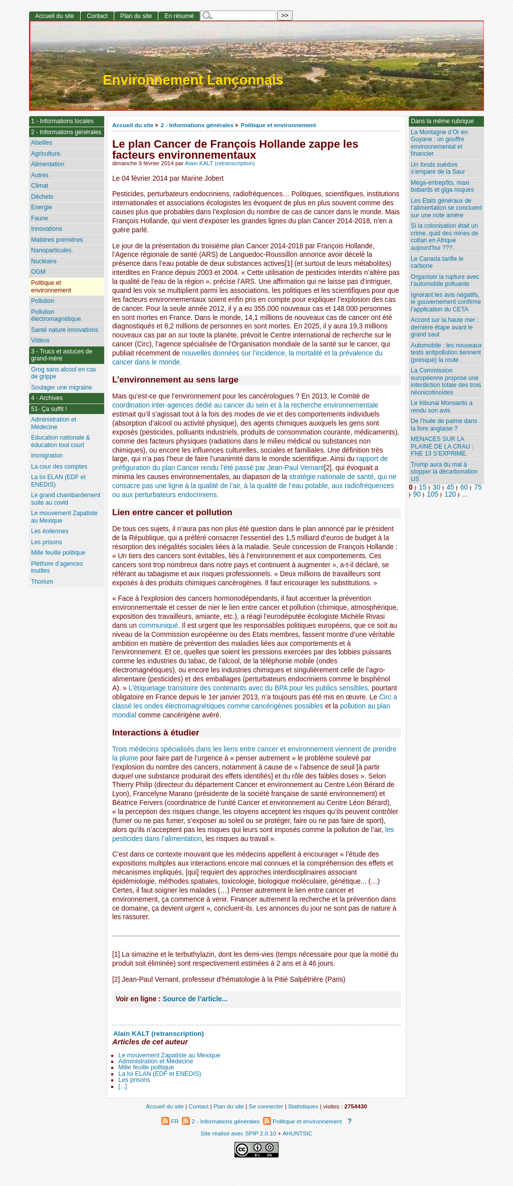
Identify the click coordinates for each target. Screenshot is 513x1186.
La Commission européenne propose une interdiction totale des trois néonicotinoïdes (446, 381)
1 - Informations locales (62, 121)
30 (436, 487)
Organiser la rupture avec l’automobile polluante (445, 280)
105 (432, 494)
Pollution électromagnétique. (57, 315)
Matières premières (57, 239)
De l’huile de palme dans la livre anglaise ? (444, 425)
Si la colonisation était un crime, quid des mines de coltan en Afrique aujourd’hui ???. (444, 236)
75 (477, 487)
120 (450, 494)
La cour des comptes (59, 466)
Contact (97, 16)
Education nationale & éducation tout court (60, 441)
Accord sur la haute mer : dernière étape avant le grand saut (444, 327)
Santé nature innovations (64, 329)
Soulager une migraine (61, 387)
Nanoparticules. (52, 250)
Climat (39, 185)
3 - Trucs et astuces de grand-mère (61, 355)
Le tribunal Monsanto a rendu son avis (441, 407)
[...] (122, 1086)
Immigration (47, 455)
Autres (40, 175)
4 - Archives (47, 398)
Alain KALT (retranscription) (220, 163)
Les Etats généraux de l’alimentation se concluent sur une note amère (446, 208)
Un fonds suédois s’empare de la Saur (438, 168)
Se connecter (266, 1106)
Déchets (42, 196)
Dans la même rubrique (442, 121)
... (465, 494)
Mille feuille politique (146, 1067)
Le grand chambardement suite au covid (66, 499)
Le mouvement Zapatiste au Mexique (169, 1055)
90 (417, 494)
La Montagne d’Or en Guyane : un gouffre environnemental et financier (439, 143)
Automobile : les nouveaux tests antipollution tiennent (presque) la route (446, 352)
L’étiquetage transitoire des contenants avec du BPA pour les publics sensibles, (249, 688)
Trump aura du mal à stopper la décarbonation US (444, 472)
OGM (38, 271)
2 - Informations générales (197, 125)
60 (464, 487)
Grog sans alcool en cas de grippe (63, 373)
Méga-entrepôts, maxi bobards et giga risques (442, 186)
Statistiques (303, 1106)
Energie (41, 207)
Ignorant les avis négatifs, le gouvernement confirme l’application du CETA (446, 302)
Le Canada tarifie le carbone (437, 262)
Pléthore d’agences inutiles (57, 567)
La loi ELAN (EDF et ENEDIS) (159, 1073)
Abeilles (41, 142)
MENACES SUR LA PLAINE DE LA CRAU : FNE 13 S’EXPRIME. (442, 446)
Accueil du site (133, 125)
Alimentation (48, 164)
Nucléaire (44, 261)
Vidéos (40, 340)
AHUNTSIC (298, 1133)
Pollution (42, 300)
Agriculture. (46, 153)
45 (450, 487)
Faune (39, 218)
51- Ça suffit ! (49, 409)
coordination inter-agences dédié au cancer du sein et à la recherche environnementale (245, 405)
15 (422, 487)
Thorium (42, 581)
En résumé (178, 16)
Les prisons (134, 1079)
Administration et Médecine (155, 1061)
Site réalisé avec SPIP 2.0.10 (238, 1133)
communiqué (158, 625)
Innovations (46, 228)
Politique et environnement (278, 125)
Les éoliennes (50, 531)
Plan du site (136, 16)
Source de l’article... (195, 999)
